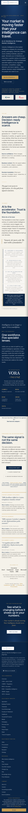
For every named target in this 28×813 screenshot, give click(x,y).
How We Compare (6, 766)
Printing (3, 727)
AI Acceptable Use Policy (19, 807)
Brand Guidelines (6, 794)
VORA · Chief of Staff (7, 681)
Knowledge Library (6, 774)
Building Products (6, 704)
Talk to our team (8, 81)
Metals (3, 719)
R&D (14, 585)
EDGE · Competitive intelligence (9, 689)
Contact (4, 792)
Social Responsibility (7, 789)
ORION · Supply (5, 691)
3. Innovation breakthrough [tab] (14, 476)
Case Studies (5, 764)
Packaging (4, 722)
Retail (3, 732)
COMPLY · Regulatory (7, 684)
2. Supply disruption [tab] (14, 472)
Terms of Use (13, 806)
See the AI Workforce (10, 77)
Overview (4, 679)
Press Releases (5, 777)
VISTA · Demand (6, 694)
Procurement (14, 586)
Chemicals (4, 706)
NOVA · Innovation (6, 686)
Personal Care (5, 724)
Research (4, 749)
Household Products (7, 716)
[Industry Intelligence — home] (10, 3)
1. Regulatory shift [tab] (14, 467)
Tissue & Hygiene (6, 734)
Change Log (5, 769)
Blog (3, 761)
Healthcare (4, 714)
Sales (21, 583)
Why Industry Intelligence (8, 759)
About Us (4, 784)
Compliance (7, 585)
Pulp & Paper (5, 729)
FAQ (3, 771)
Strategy (20, 585)
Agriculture (4, 701)
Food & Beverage (6, 709)
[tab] (14, 253)
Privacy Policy (5, 806)
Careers (4, 787)
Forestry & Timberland (7, 711)
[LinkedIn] (9, 670)
